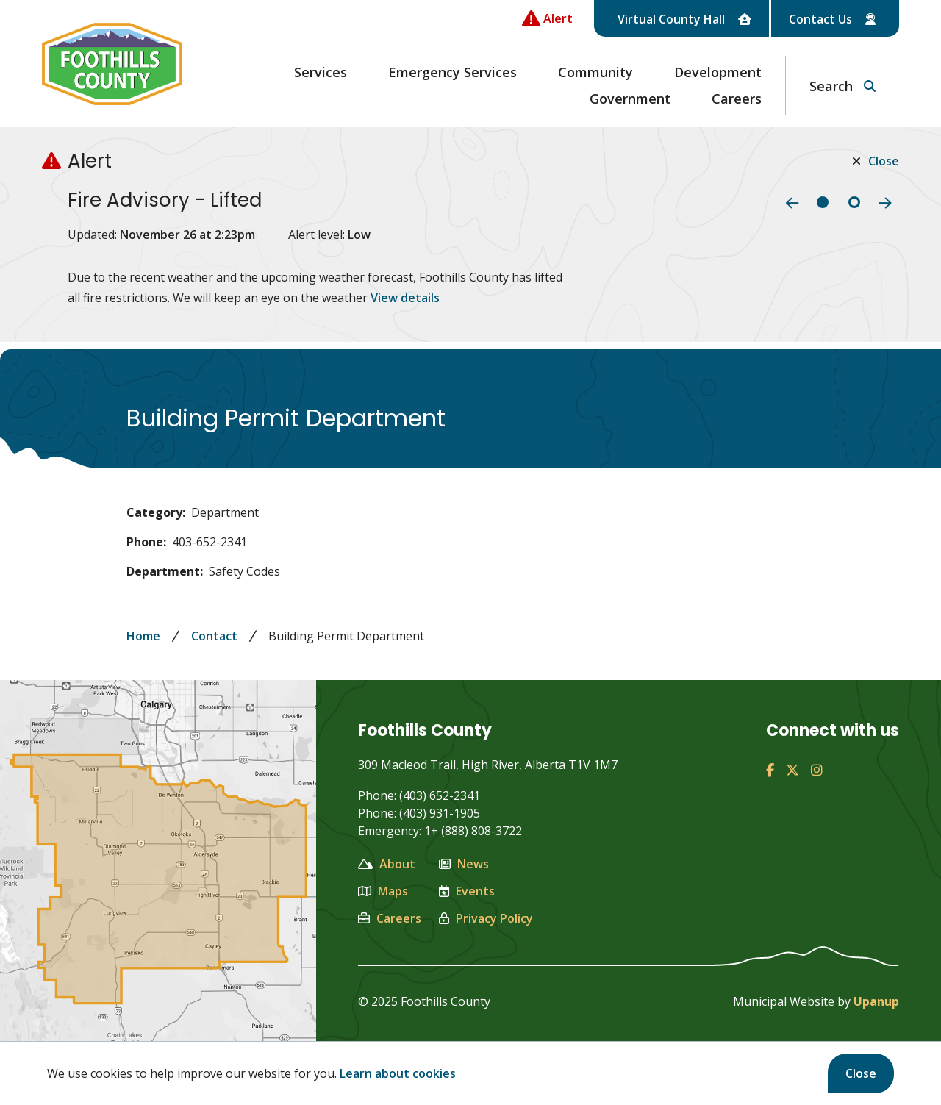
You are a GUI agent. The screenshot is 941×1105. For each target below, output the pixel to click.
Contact (214, 636)
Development (718, 72)
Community (595, 72)
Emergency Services (452, 72)
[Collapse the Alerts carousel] (547, 18)
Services (320, 72)
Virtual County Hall (684, 19)
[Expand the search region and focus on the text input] (842, 85)
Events (467, 891)
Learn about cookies (398, 1073)
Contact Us (832, 19)
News (464, 864)
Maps (383, 891)
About (386, 864)
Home (143, 636)
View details (405, 298)
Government (630, 98)
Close (860, 1073)
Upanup (876, 1001)
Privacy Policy (486, 918)
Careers (737, 98)
